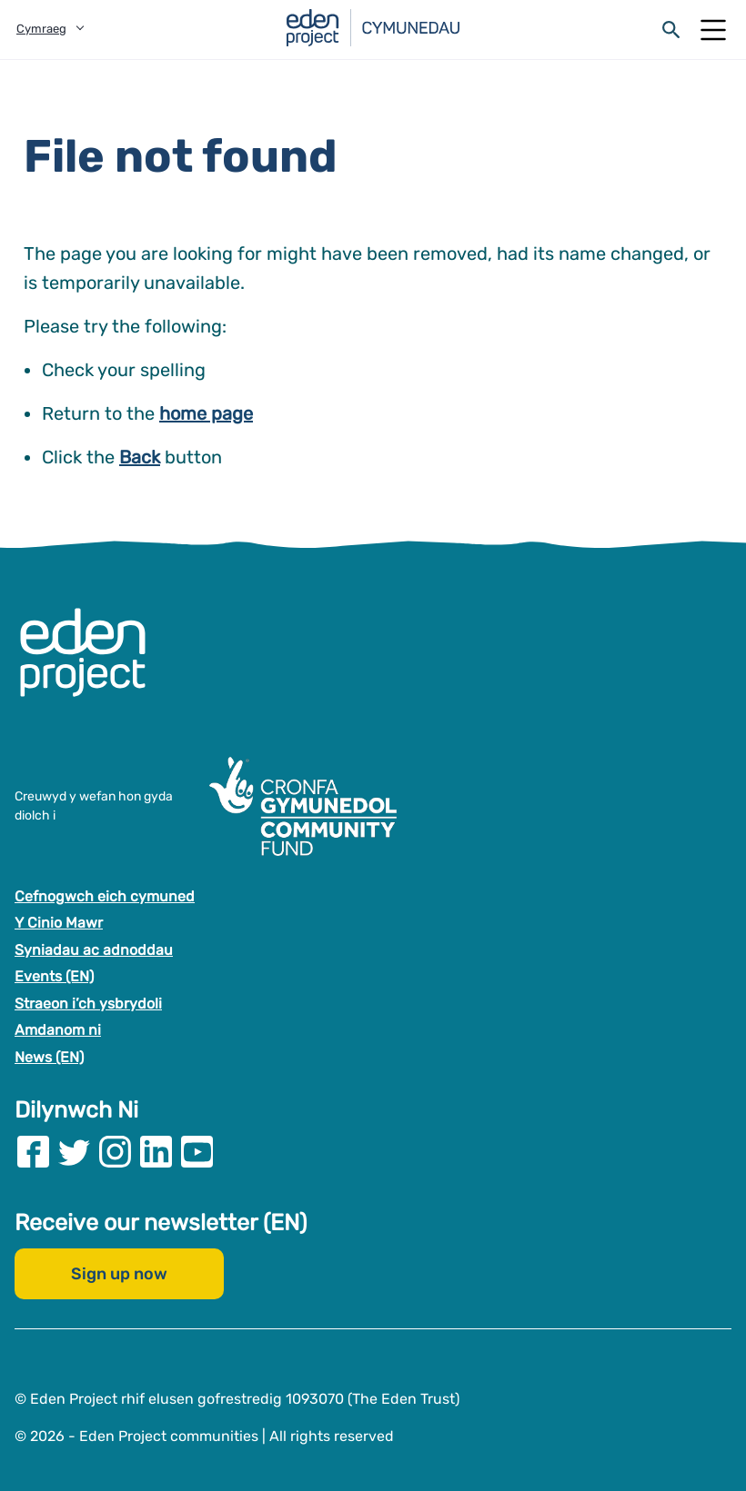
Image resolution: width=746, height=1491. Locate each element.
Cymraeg (41, 28)
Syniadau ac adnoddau (94, 949)
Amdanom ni (58, 1030)
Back (139, 457)
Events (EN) (54, 976)
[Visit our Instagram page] (115, 1151)
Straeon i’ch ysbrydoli (88, 1002)
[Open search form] (671, 30)
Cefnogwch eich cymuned (105, 895)
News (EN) (49, 1057)
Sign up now (119, 1273)
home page (206, 413)
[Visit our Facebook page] (33, 1151)
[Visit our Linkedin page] (156, 1151)
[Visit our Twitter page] (74, 1151)
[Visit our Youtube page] (197, 1151)
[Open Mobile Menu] (713, 30)
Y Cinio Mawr (59, 922)
